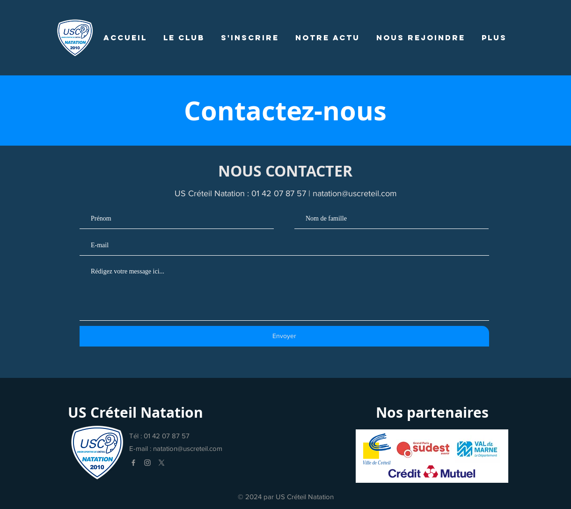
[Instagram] (147, 462)
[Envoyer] (284, 336)
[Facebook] (133, 462)
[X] (161, 462)
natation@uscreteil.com (355, 193)
